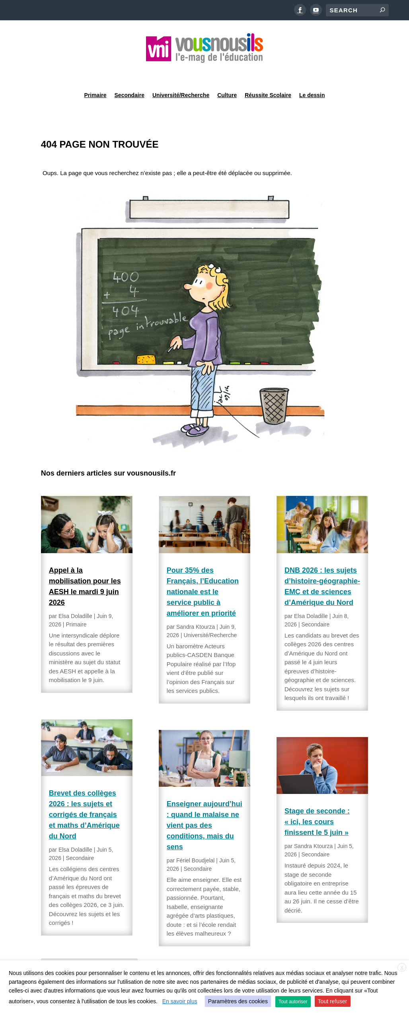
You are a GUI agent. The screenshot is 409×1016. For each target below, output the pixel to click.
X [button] (401, 968)
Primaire (95, 73)
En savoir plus (179, 1001)
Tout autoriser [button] (293, 1001)
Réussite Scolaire (268, 73)
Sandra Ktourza (195, 606)
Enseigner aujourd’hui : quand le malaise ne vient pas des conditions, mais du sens (204, 805)
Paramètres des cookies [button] (238, 1001)
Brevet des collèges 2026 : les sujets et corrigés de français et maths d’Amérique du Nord (84, 794)
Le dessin (312, 73)
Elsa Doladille (75, 596)
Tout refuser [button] (332, 1001)
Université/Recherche (180, 73)
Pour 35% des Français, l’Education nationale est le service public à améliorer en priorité (203, 571)
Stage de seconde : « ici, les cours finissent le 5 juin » (317, 801)
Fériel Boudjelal (195, 840)
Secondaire (129, 73)
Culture (227, 73)
